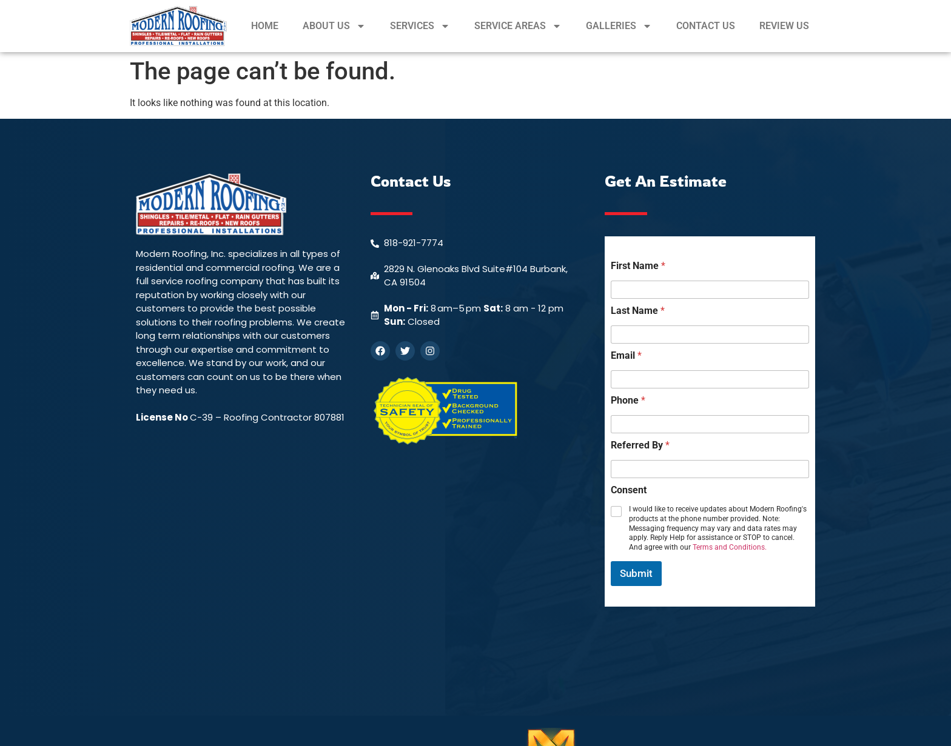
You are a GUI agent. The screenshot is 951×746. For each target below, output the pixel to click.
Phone (628, 400)
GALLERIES (619, 26)
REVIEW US (784, 26)
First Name (638, 265)
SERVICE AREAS (518, 26)
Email (626, 355)
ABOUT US (334, 26)
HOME (264, 26)
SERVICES (420, 26)
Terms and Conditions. (730, 547)
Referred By (640, 445)
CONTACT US (705, 26)
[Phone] (710, 424)
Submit (636, 573)
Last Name (638, 310)
